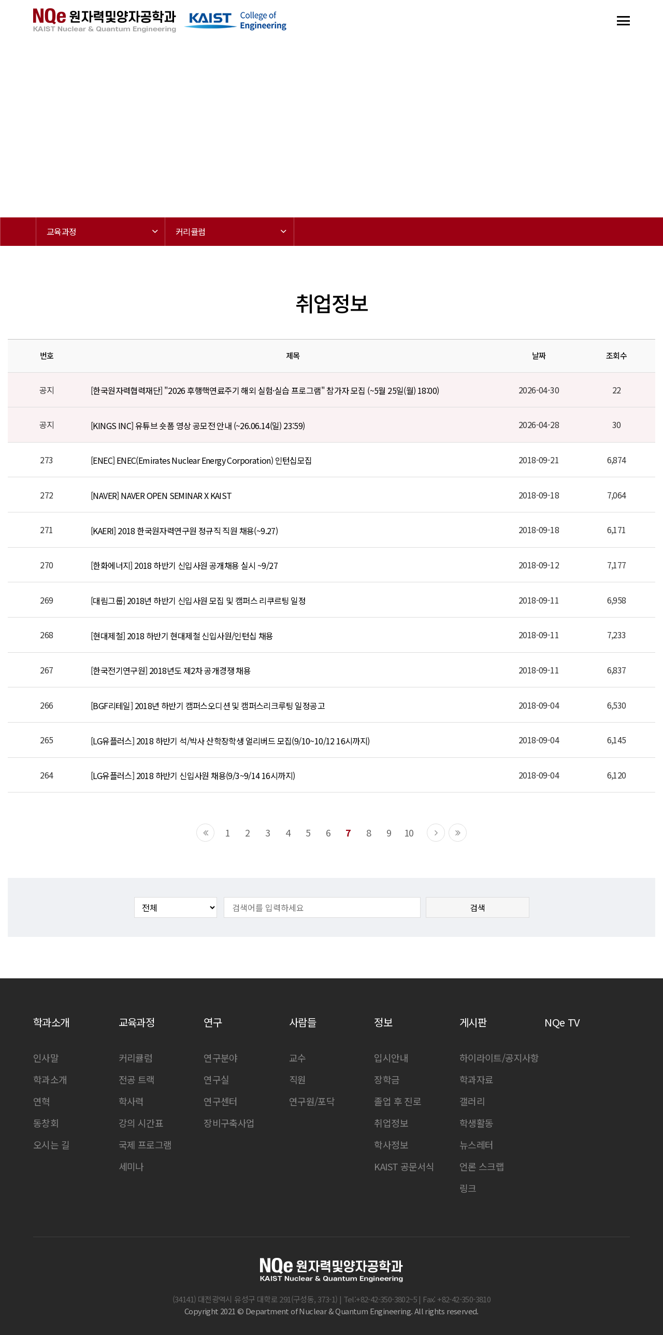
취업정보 (391, 1122)
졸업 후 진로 (397, 1101)
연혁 (41, 1101)
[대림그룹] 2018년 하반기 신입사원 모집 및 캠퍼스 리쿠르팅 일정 (198, 600)
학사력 (131, 1101)
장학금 (386, 1079)
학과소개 (50, 1079)
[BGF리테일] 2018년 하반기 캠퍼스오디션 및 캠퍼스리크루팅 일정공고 (208, 705)
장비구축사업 (229, 1122)
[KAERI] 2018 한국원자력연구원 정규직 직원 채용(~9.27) (184, 530)
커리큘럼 (136, 1057)
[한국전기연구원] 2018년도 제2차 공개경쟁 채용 (171, 670)
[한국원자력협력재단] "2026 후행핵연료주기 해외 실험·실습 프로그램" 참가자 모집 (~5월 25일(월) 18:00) (265, 390)
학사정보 (391, 1144)
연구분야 (221, 1057)
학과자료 (476, 1079)
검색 (477, 907)
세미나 (131, 1166)
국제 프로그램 (145, 1144)
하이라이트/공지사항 (499, 1057)
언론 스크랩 (481, 1166)
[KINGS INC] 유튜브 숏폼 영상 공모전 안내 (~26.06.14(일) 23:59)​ (198, 425)
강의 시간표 (141, 1122)
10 (409, 832)
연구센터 (221, 1101)
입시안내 (391, 1057)
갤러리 (472, 1101)
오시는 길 (51, 1144)
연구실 (216, 1079)
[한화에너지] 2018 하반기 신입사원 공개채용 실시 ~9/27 (184, 565)
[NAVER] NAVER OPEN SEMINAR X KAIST (161, 495)
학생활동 (476, 1122)
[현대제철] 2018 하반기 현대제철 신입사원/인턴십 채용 (182, 635)
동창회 (46, 1122)
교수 (297, 1057)
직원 (297, 1079)
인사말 (46, 1057)
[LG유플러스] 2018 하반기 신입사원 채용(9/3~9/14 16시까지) (193, 775)
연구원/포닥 (312, 1101)
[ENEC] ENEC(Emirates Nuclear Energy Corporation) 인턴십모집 (201, 460)
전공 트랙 (137, 1079)
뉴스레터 (476, 1144)
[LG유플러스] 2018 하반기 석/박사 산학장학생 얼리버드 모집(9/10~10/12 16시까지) (230, 741)
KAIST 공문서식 (404, 1166)
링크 (468, 1188)
